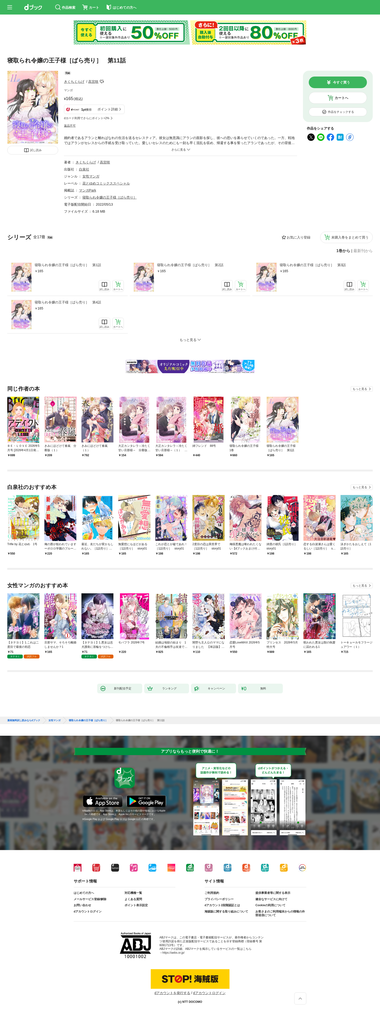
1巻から (343, 251)
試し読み (36, 150)
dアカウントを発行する (172, 993)
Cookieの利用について (270, 905)
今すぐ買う (341, 82)
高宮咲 (93, 82)
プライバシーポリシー (219, 899)
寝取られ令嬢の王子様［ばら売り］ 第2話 (190, 265)
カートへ (341, 98)
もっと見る (360, 389)
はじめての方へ (84, 893)
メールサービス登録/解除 (90, 899)
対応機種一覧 (133, 893)
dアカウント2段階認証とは (222, 905)
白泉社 (84, 169)
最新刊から (363, 251)
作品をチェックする (341, 112)
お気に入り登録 (298, 237)
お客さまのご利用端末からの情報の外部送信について (280, 913)
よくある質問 (133, 899)
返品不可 (70, 125)
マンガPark (87, 190)
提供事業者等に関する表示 (272, 893)
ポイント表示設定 (136, 905)
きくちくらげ (74, 82)
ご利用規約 (212, 893)
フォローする (101, 81)
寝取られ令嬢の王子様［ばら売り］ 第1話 (68, 265)
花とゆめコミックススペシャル (106, 183)
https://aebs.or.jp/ (173, 952)
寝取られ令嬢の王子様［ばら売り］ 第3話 (313, 265)
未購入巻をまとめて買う (350, 237)
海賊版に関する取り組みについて (226, 911)
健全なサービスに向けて (271, 899)
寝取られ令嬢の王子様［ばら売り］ (109, 197)
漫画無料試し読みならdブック (23, 720)
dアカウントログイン (88, 911)
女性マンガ (90, 176)
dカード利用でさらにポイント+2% (86, 118)
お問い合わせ (82, 905)
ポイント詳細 (107, 109)
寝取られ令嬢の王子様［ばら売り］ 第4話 (68, 302)
